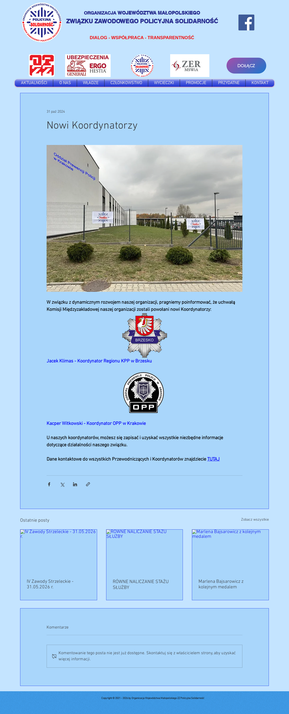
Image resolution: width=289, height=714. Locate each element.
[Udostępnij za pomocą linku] (88, 484)
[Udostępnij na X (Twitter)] (62, 484)
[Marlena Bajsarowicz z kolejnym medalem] (230, 551)
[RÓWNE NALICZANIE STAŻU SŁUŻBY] (144, 551)
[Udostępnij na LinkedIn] (75, 484)
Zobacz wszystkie (255, 519)
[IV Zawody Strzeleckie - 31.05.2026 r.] (58, 551)
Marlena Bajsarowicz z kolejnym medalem (220, 584)
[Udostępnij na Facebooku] (49, 484)
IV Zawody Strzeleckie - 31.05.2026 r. (50, 584)
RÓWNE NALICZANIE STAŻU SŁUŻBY (141, 584)
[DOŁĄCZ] (246, 66)
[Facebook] (246, 22)
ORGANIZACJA (101, 13)
